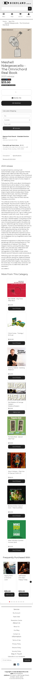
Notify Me (16, 98)
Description (6, 155)
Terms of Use (16, 640)
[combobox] (14, 9)
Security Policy (16, 651)
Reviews (9, 159)
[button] (14, 563)
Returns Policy (16, 647)
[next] (31, 582)
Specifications (17, 155)
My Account (16, 613)
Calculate (16, 128)
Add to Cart (16, 412)
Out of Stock (24, 594)
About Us (16, 626)
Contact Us (16, 634)
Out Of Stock (16, 308)
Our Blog (16, 630)
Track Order (16, 617)
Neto (22, 678)
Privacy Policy (16, 644)
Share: (6, 79)
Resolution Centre (16, 620)
